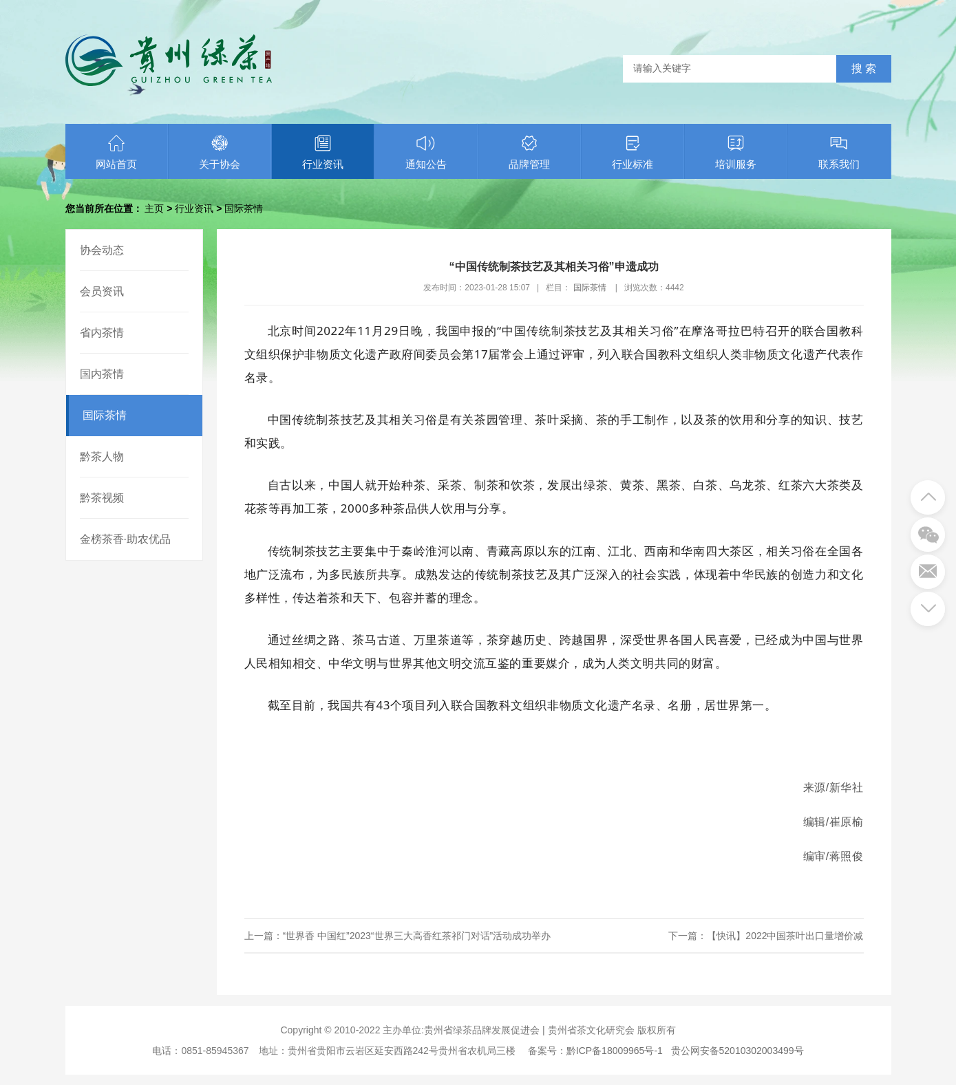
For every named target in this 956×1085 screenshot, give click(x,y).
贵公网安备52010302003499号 (737, 1050)
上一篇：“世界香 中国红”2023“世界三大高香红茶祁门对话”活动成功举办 (397, 935)
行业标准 (632, 152)
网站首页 (116, 152)
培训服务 (735, 152)
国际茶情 (243, 208)
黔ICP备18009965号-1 (614, 1050)
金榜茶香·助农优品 (125, 539)
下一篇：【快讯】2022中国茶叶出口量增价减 (765, 935)
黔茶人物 (102, 456)
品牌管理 (529, 152)
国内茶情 (102, 374)
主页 (154, 208)
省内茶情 (102, 333)
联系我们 (839, 152)
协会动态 (102, 250)
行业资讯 (322, 152)
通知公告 (426, 152)
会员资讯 (102, 291)
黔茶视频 (102, 498)
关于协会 (219, 152)
